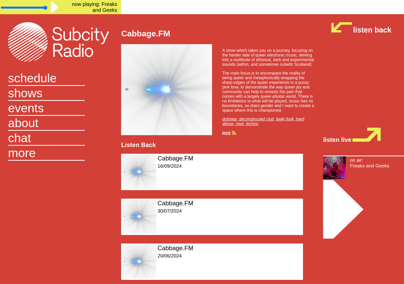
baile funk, (286, 119)
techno (252, 123)
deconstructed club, (257, 119)
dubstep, (230, 119)
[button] (60, 153)
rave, (241, 123)
